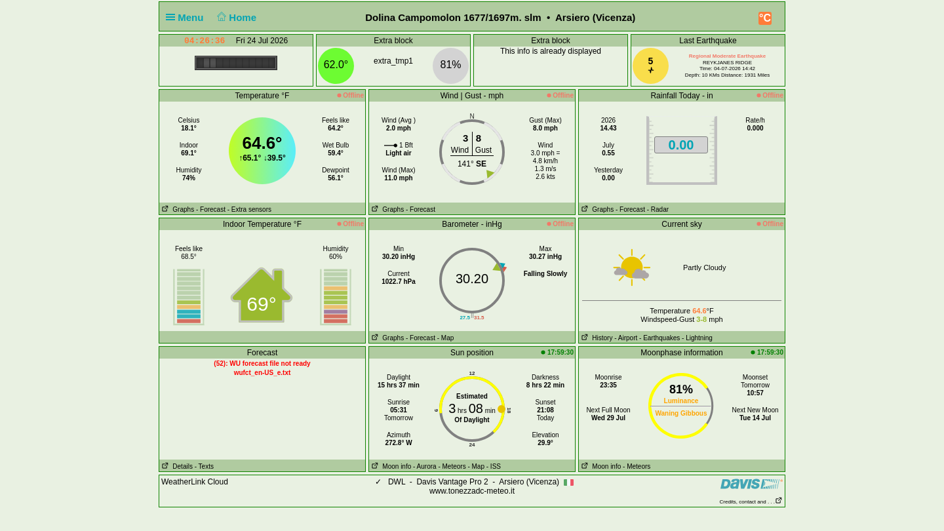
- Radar (658, 209)
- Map (445, 338)
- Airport (625, 338)
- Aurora (425, 466)
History (595, 338)
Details (176, 466)
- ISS (493, 466)
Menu (187, 17)
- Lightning (697, 338)
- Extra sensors (249, 209)
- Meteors (451, 466)
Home (235, 17)
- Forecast (211, 209)
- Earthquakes (659, 338)
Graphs (176, 209)
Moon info (390, 466)
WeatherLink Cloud (194, 481)
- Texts (204, 466)
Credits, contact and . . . (751, 502)
